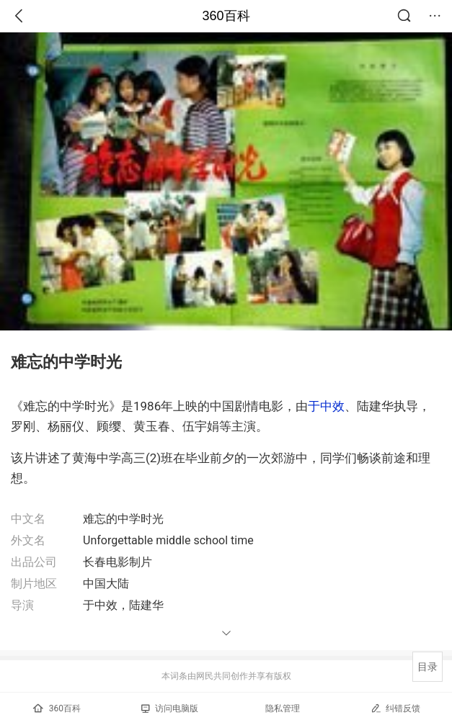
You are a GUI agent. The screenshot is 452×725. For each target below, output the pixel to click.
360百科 (225, 16)
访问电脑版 (169, 708)
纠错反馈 (395, 708)
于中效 (326, 406)
